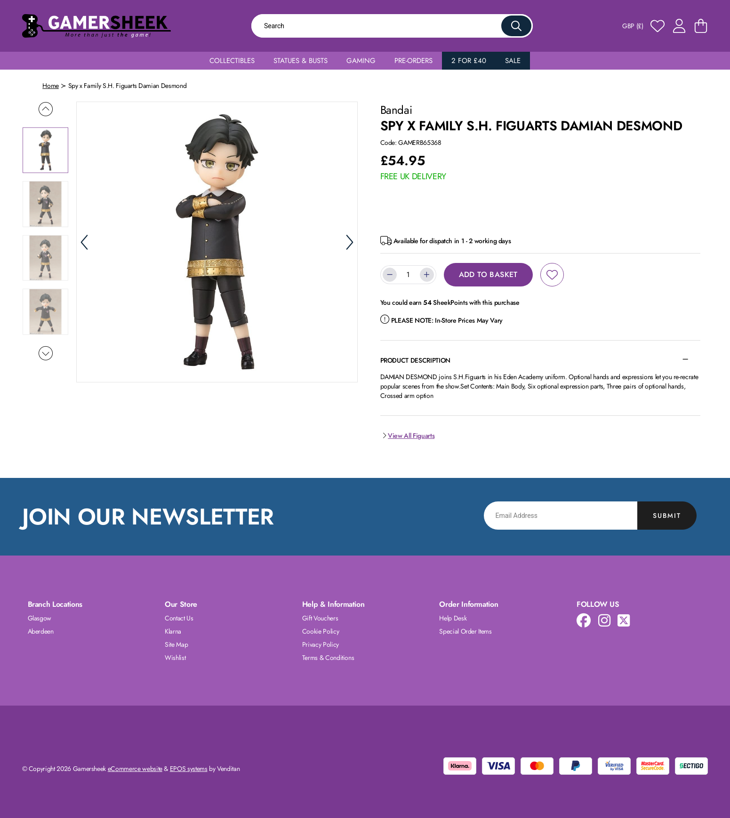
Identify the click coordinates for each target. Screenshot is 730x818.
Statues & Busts (300, 60)
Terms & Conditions (328, 657)
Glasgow (40, 618)
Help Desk (452, 618)
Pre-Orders (413, 60)
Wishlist (175, 657)
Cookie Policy (320, 631)
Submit (667, 515)
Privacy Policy (320, 644)
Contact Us (179, 618)
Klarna (173, 631)
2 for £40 (468, 60)
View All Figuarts (407, 435)
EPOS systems (189, 768)
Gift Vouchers (320, 618)
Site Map (176, 644)
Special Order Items (465, 631)
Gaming (361, 60)
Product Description (415, 360)
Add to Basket (488, 274)
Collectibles (232, 60)
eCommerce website (135, 768)
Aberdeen (41, 631)
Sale (513, 60)
